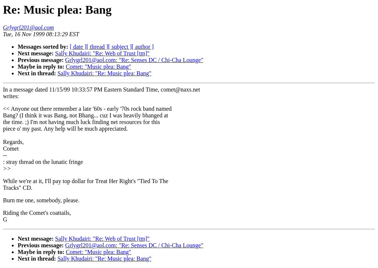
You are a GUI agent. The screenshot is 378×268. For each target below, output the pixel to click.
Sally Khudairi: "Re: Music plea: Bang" (104, 73)
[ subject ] (120, 47)
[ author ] (143, 47)
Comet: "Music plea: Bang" (98, 66)
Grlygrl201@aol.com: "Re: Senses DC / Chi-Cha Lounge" (134, 60)
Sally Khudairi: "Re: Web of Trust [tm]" (102, 53)
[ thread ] (97, 47)
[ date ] (78, 47)
